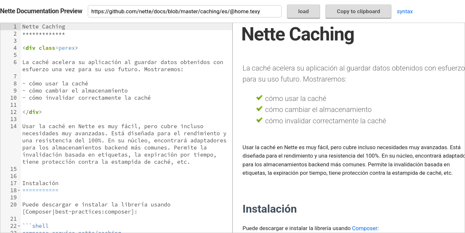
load (303, 11)
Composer (364, 228)
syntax (405, 11)
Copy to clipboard (358, 11)
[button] (19, 190)
